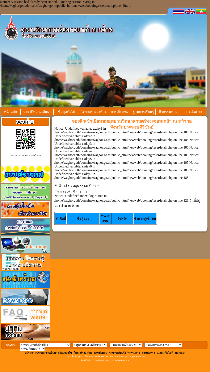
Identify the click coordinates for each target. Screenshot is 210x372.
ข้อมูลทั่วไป (66, 111)
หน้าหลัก (10, 111)
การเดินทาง (193, 111)
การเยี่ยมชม (120, 111)
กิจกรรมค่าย (168, 111)
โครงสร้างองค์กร (93, 111)
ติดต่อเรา (180, 352)
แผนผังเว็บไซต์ (165, 352)
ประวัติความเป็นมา (37, 111)
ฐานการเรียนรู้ (143, 111)
